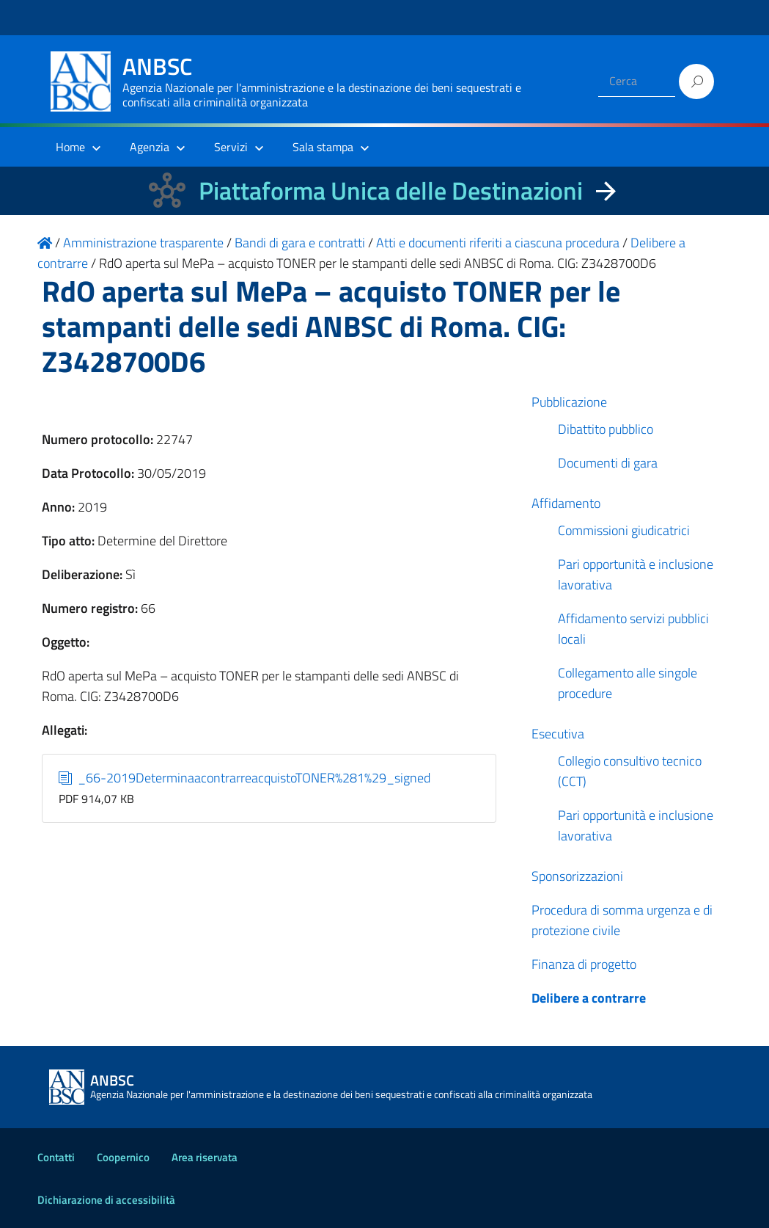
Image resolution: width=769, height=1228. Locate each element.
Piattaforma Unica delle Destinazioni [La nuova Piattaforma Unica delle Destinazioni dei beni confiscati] (391, 190)
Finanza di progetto (583, 964)
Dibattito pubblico (605, 429)
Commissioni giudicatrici (624, 530)
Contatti (56, 1157)
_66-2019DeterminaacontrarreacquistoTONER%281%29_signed (244, 778)
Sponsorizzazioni (577, 876)
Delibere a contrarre (588, 998)
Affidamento (565, 503)
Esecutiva (557, 734)
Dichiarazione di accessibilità (106, 1199)
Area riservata (205, 1157)
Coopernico (123, 1157)
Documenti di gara (608, 463)
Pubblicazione (569, 402)
